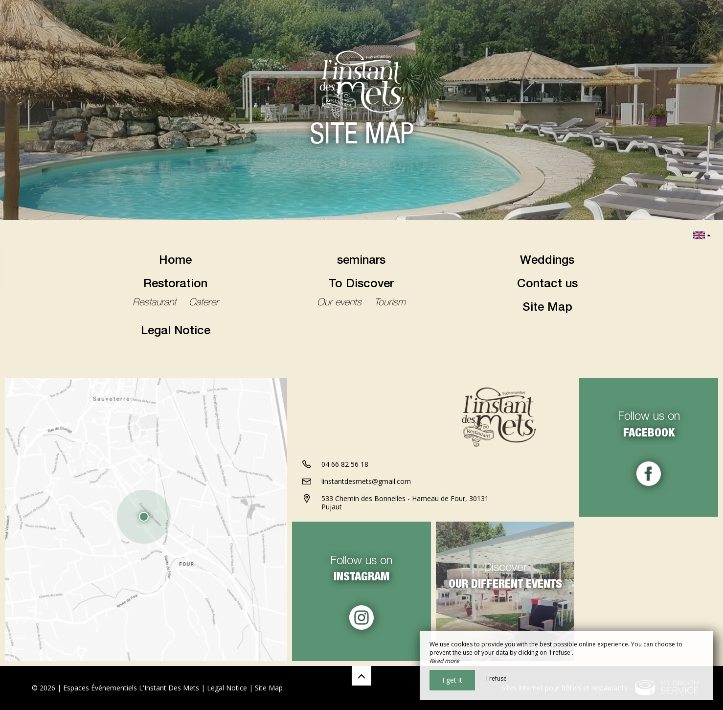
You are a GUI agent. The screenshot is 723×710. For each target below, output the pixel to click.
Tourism (390, 303)
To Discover (361, 285)
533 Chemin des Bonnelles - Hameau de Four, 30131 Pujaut (405, 502)
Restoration (175, 285)
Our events (340, 303)
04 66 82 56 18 (344, 464)
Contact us (547, 285)
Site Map (547, 308)
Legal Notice (175, 332)
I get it (452, 680)
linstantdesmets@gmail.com (366, 481)
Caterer (204, 303)
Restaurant (156, 303)
